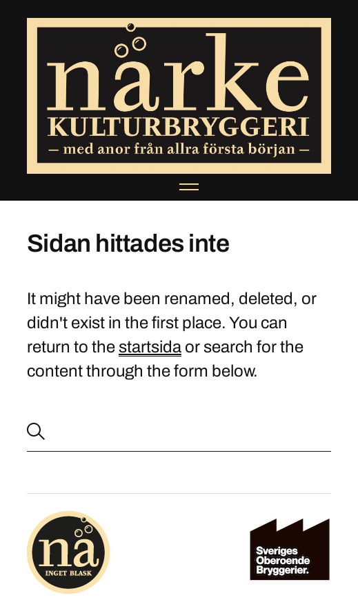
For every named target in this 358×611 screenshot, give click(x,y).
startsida (150, 347)
